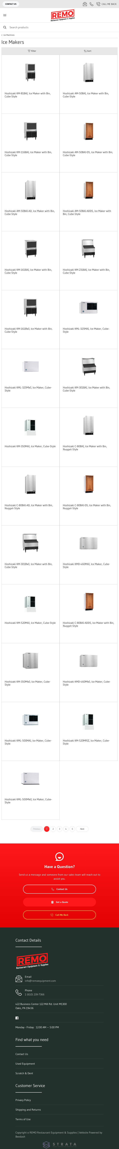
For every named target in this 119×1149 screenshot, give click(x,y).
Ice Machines (9, 35)
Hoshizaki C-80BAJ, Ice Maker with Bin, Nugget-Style (85, 448)
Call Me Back (106, 4)
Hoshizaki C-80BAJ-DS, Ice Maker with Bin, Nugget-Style (87, 507)
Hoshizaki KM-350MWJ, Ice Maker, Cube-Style (27, 683)
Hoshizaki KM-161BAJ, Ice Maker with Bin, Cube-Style (28, 271)
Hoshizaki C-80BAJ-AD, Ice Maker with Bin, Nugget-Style (29, 507)
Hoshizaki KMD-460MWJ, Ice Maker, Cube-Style (86, 683)
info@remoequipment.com (40, 980)
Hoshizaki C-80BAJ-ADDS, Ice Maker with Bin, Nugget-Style (88, 624)
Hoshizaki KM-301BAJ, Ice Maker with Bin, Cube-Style (86, 389)
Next (82, 829)
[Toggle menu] (4, 15)
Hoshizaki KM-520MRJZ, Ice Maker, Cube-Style (86, 742)
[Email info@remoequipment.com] (85, 4)
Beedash (20, 1136)
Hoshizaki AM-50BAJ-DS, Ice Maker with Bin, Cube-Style (88, 154)
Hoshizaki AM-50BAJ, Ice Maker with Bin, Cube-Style (86, 95)
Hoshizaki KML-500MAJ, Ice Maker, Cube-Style (28, 742)
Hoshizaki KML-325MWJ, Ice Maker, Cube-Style (28, 389)
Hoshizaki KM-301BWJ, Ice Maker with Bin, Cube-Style (28, 565)
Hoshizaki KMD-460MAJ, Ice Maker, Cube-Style (86, 565)
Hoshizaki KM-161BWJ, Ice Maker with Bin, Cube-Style (28, 330)
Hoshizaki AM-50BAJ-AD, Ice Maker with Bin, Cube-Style (30, 212)
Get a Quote (59, 902)
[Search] (59, 27)
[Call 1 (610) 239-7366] (92, 4)
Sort (87, 51)
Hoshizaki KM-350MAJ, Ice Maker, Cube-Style (30, 446)
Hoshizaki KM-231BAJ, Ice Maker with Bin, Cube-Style (86, 271)
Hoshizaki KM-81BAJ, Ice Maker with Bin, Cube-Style (28, 95)
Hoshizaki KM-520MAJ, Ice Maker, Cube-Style (30, 622)
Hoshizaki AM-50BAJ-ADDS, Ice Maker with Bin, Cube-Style (87, 212)
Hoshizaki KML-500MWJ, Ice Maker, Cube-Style (28, 801)
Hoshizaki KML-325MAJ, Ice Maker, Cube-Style (86, 330)
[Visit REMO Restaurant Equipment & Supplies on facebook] (16, 1017)
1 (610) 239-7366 (34, 994)
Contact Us (10, 4)
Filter (32, 51)
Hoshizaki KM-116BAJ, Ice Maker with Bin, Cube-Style (28, 154)
